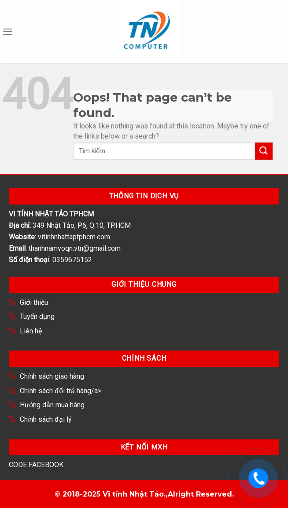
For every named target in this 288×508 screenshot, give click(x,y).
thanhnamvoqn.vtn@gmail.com (75, 248)
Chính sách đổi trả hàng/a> (60, 391)
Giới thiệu (34, 302)
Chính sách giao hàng (52, 376)
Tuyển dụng (37, 316)
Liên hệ (31, 331)
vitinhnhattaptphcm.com (74, 237)
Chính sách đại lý (46, 419)
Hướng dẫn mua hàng (52, 405)
